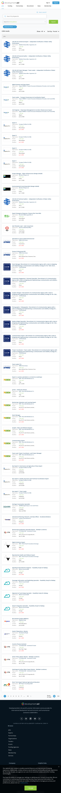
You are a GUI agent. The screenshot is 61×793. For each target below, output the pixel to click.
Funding (10, 6)
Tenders (10, 741)
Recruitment (30, 6)
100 (58, 696)
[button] (10, 26)
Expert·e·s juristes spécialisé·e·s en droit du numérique (27, 377)
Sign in (48, 2)
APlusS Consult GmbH (24, 569)
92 (28, 696)
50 (54, 696)
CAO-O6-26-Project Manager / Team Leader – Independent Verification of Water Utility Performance (33, 71)
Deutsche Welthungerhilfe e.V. (26, 215)
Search (53, 22)
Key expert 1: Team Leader (19, 491)
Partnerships (19, 6)
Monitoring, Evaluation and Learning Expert (24, 402)
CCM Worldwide (22, 267)
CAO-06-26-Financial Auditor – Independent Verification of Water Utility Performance (31, 56)
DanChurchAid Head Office (25, 227)
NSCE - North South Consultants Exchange (29, 543)
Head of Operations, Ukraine (20, 631)
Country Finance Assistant (19, 644)
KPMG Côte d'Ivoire (23, 240)
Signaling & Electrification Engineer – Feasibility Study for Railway (30, 567)
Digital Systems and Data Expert (21, 84)
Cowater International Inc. (25, 518)
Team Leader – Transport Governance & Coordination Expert (28, 97)
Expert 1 (14, 161)
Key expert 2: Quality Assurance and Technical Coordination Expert (30, 478)
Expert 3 (14, 135)
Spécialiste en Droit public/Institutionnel (23, 238)
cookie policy (24, 783)
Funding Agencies (13, 747)
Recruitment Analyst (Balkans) (20, 618)
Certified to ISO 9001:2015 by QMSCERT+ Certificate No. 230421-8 (30, 723)
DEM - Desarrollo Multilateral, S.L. (26, 378)
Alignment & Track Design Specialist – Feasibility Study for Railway (30, 593)
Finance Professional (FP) (19, 251)
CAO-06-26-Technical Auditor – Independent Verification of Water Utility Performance (31, 199)
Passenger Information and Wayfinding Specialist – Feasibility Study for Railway (33, 580)
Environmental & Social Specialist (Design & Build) (25, 186)
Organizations (12, 738)
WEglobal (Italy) (22, 620)
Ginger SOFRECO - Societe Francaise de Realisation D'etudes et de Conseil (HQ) (37, 86)
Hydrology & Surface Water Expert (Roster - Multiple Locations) (29, 669)
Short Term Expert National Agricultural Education (26, 682)
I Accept (30, 788)
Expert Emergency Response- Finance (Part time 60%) (26, 213)
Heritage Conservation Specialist (21, 504)
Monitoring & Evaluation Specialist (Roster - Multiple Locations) (29, 529)
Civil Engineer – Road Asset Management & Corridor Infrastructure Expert (32, 110)
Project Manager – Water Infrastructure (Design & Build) (27, 173)
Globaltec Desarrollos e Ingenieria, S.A (27, 44)
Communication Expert (18, 440)
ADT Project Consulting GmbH (26, 683)
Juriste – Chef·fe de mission (19, 389)
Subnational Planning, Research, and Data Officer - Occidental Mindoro (31, 517)
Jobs (3, 6)
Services (10, 756)
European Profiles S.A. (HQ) (25, 124)
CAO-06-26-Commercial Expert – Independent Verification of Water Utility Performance (32, 42)
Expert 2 (14, 148)
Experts (10, 733)
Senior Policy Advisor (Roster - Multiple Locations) (25, 656)
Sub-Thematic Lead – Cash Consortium (22, 226)
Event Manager (16, 415)
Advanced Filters (9, 27)
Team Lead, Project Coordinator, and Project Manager (27, 453)
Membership (47, 6)
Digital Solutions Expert (18, 542)
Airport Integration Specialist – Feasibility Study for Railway (28, 606)
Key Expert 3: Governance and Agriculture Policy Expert (27, 466)
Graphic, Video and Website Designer (22, 428)
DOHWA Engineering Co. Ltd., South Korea (28, 505)
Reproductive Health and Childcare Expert (23, 555)
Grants (10, 744)
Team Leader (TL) (16, 364)
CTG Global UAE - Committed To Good (27, 531)
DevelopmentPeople (23, 632)
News (39, 6)
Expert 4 (14, 122)
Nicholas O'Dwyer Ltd (24, 175)
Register (56, 2)
